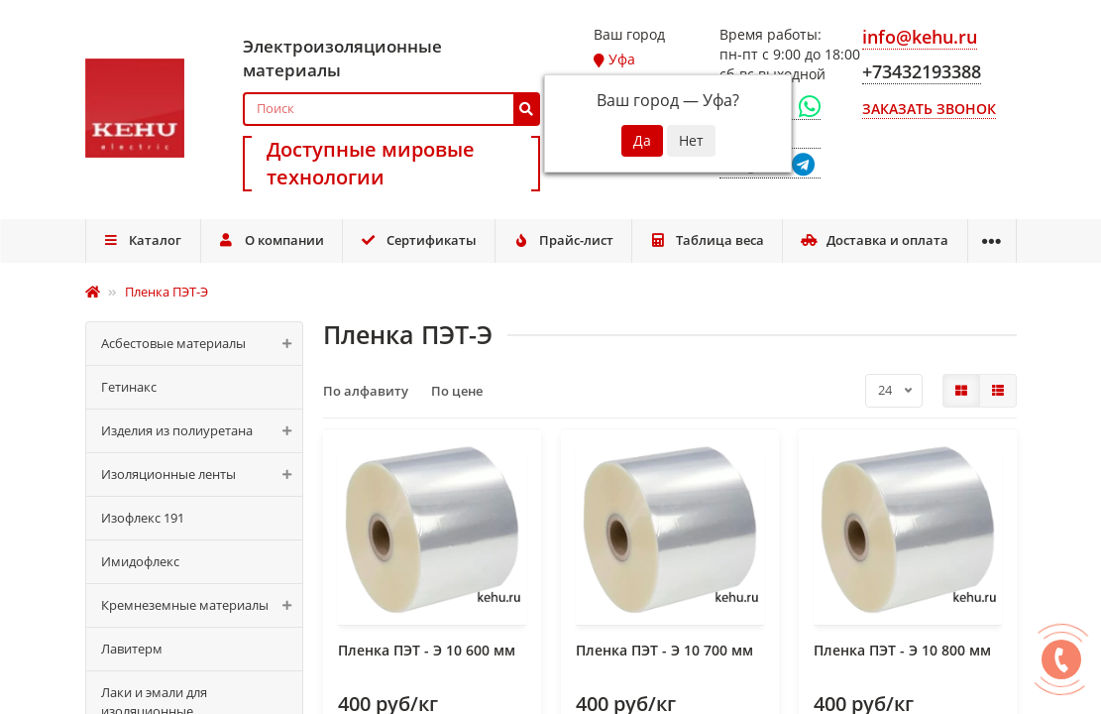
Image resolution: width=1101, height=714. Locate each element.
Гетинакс (129, 387)
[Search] (391, 109)
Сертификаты (418, 240)
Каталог (142, 240)
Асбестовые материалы (201, 343)
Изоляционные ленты (201, 474)
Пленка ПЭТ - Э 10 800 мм (902, 650)
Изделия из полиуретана (201, 431)
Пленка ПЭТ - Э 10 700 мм (664, 650)
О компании (271, 240)
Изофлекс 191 (142, 518)
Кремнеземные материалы (201, 605)
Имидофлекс (140, 561)
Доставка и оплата (875, 240)
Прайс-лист (562, 240)
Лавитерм (132, 648)
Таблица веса (706, 240)
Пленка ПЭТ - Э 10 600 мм (426, 650)
